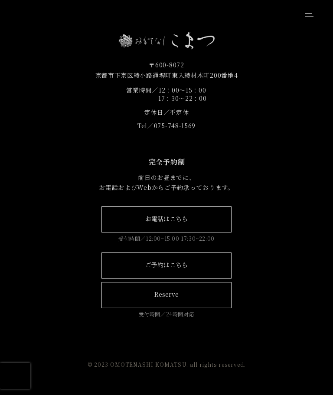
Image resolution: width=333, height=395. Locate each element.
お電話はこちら (166, 218)
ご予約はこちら (166, 264)
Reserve (166, 294)
